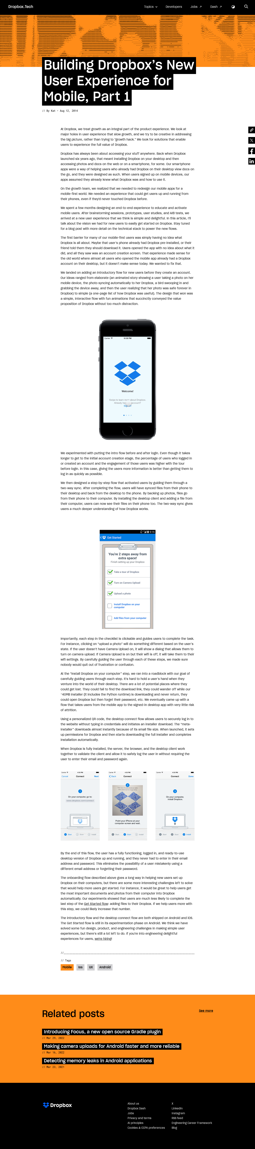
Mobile (67, 967)
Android (105, 967)
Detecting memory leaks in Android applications (98, 1061)
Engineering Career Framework (192, 1123)
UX (91, 967)
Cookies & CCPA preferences (146, 1128)
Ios (80, 967)
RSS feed (177, 1118)
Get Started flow (96, 903)
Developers (174, 6)
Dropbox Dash (137, 1108)
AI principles (135, 1123)
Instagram (178, 1113)
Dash (214, 6)
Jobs (194, 6)
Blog (174, 1128)
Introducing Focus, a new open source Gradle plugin (102, 1032)
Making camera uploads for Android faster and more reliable (111, 1046)
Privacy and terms (139, 1118)
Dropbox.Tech (20, 7)
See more (206, 1010)
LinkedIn (177, 1108)
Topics (149, 6)
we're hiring (103, 938)
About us (133, 1104)
